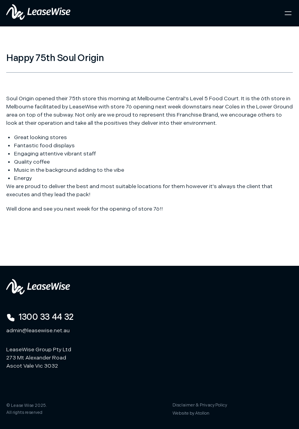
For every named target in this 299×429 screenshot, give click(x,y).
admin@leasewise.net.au (38, 330)
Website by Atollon (190, 413)
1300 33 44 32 (40, 317)
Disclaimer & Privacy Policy (199, 405)
